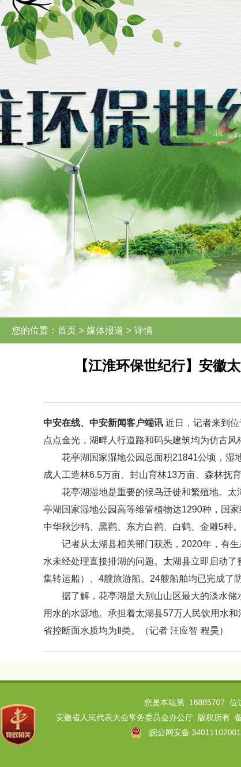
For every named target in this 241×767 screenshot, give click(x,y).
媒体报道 (104, 330)
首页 (67, 330)
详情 (143, 330)
